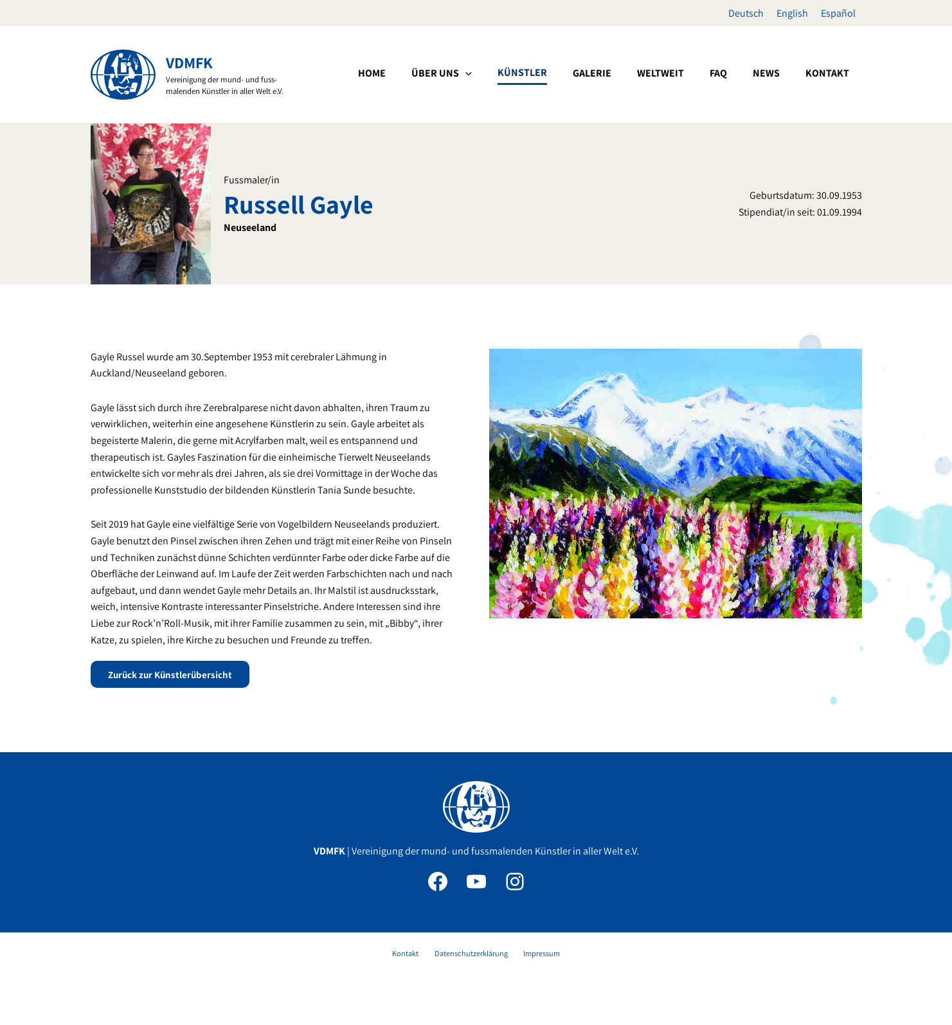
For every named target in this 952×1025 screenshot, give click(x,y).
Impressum (534, 955)
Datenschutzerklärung (470, 955)
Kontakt (412, 955)
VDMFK (189, 62)
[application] (567, 73)
